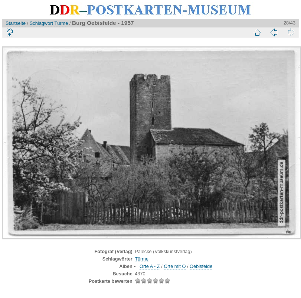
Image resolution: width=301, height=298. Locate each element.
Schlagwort (41, 23)
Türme (61, 23)
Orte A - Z (150, 266)
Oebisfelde (201, 266)
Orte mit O (175, 266)
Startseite (16, 23)
